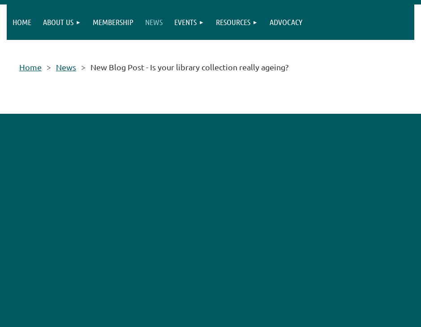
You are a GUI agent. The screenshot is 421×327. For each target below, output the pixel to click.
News (66, 67)
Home (30, 67)
